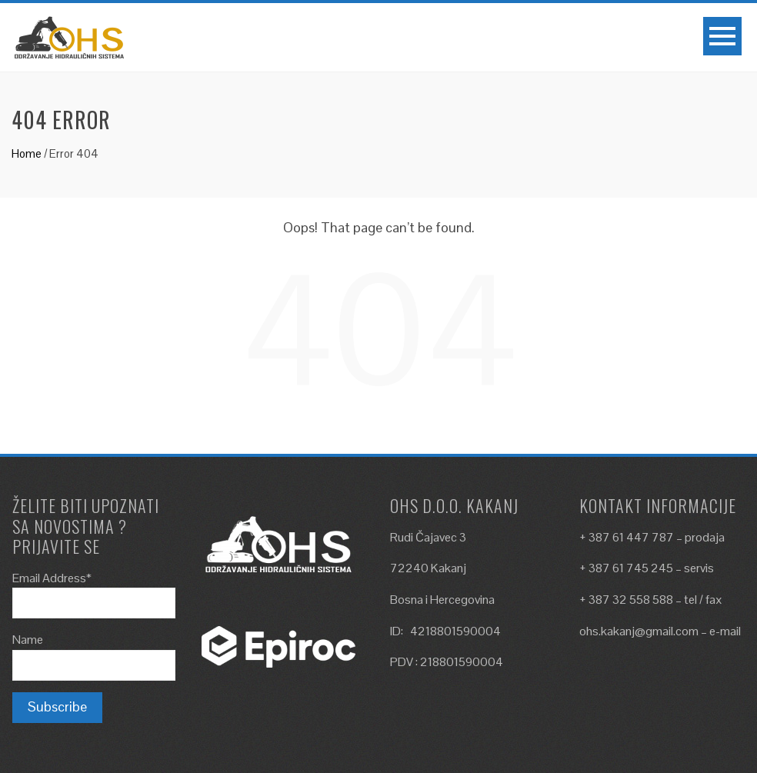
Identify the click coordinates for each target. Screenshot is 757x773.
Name (27, 639)
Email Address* (52, 578)
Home (27, 153)
